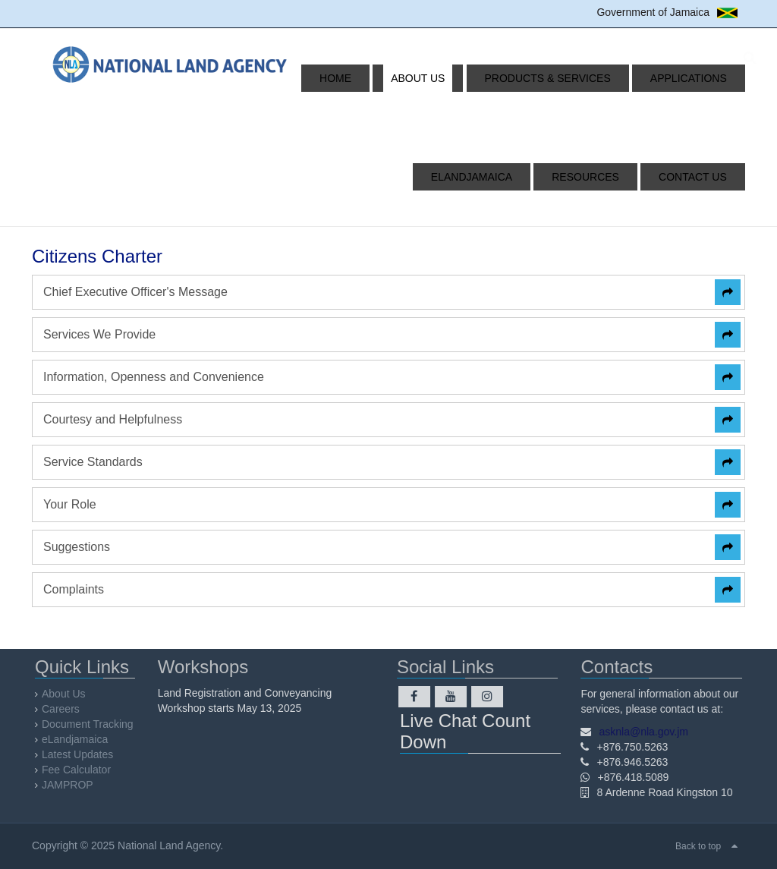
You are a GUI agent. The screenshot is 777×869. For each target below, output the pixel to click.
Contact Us (699, 177)
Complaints (73, 589)
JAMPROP (72, 785)
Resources (610, 177)
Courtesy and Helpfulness (112, 419)
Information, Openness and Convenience (153, 376)
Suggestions (76, 546)
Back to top (698, 846)
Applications (592, 78)
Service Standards (93, 461)
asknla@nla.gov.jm (639, 732)
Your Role (69, 504)
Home (292, 78)
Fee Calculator (80, 770)
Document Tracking (92, 724)
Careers (65, 709)
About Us (357, 78)
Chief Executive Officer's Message (135, 291)
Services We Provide (99, 334)
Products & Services (469, 78)
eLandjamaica (693, 78)
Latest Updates (82, 754)
